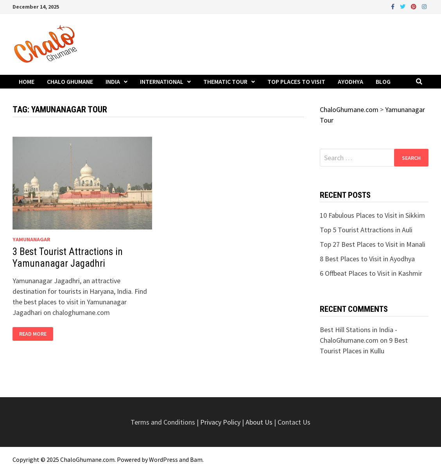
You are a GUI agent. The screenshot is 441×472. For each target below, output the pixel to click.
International (161, 81)
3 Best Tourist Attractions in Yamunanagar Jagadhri (68, 257)
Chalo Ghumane (70, 81)
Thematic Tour (225, 81)
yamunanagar (31, 239)
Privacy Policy (221, 422)
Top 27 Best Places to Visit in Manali (372, 244)
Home (26, 81)
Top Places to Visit (296, 81)
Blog (383, 81)
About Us (259, 422)
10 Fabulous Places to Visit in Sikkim (372, 215)
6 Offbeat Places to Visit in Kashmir (371, 273)
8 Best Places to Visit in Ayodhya (367, 258)
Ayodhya (350, 81)
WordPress (163, 459)
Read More (36, 334)
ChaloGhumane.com (87, 459)
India (113, 81)
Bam (196, 459)
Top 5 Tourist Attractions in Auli (366, 229)
